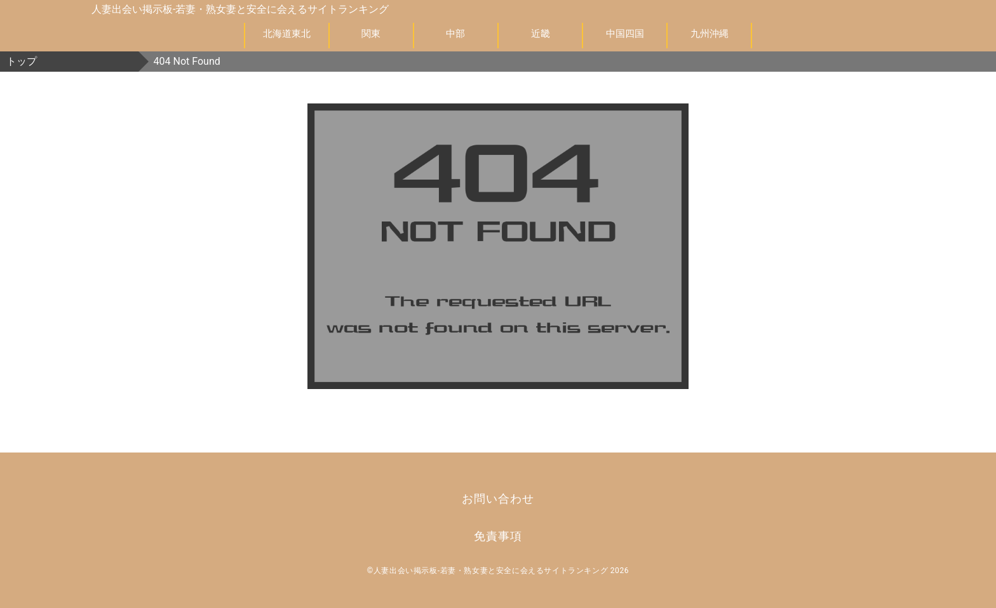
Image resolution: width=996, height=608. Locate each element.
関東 (370, 33)
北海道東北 (287, 33)
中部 (455, 33)
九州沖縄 (709, 33)
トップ (21, 61)
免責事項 (498, 536)
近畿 (540, 33)
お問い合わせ (498, 498)
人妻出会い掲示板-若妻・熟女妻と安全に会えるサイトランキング (240, 9)
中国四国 (625, 33)
